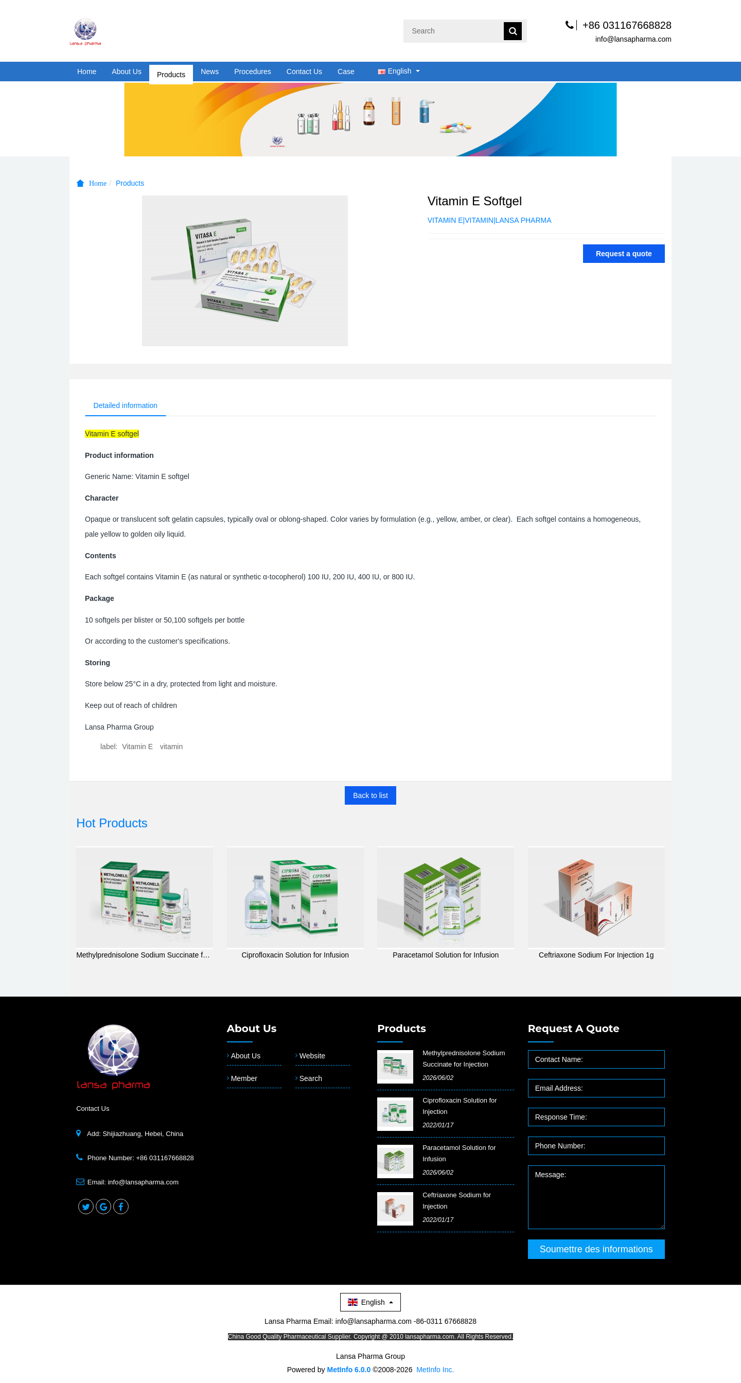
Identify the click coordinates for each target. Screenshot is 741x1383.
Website (312, 1057)
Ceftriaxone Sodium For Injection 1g (596, 956)
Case (346, 71)
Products (171, 71)
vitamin (171, 748)
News (210, 71)
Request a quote (624, 254)
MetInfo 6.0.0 (348, 1371)
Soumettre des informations (596, 1251)
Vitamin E (137, 748)
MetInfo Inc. (435, 1371)
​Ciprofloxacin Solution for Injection (459, 1107)
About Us (127, 71)
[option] (370, 118)
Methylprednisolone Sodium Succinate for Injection (144, 956)
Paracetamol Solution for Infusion (446, 956)
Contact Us (304, 71)
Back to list (370, 797)
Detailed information (128, 406)
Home (86, 71)
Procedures (252, 71)
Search (310, 1080)
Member (244, 1080)
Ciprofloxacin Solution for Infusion (295, 956)
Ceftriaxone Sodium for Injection (456, 1202)
